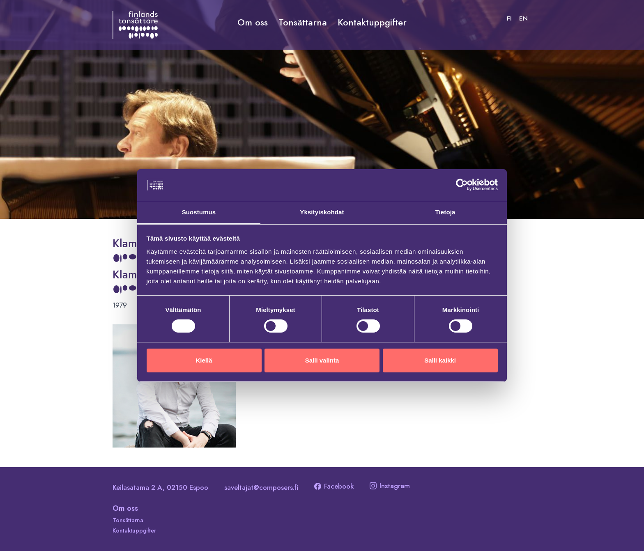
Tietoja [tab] (445, 211)
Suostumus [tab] (199, 211)
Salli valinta (322, 360)
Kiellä (204, 360)
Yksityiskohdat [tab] (322, 211)
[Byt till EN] (523, 18)
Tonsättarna (302, 22)
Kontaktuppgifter (372, 22)
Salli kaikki (440, 360)
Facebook (334, 486)
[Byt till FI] (509, 18)
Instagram (390, 486)
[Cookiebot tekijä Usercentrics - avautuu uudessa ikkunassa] (462, 185)
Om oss (252, 22)
